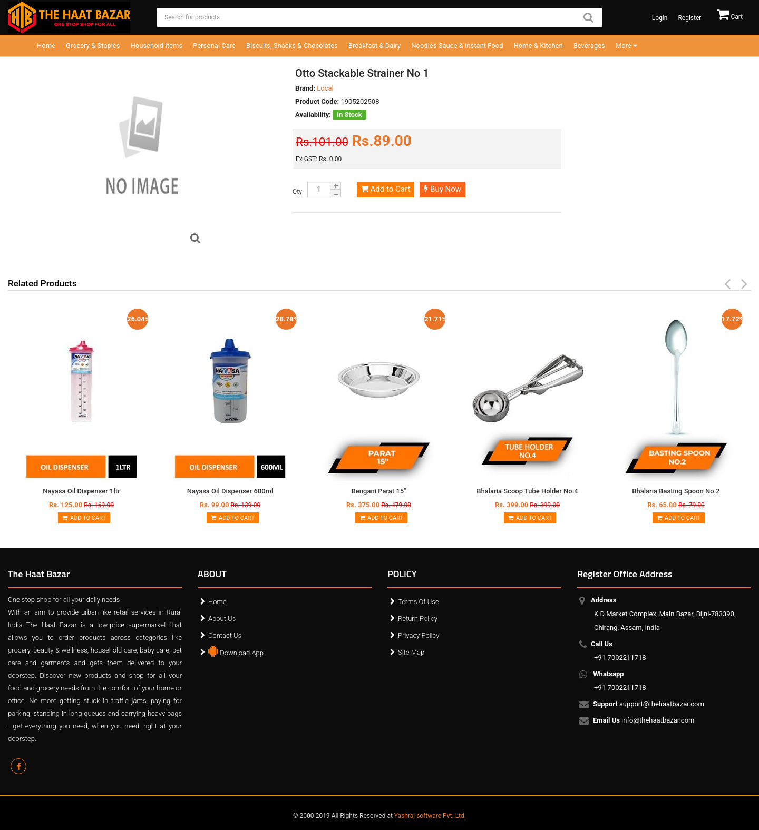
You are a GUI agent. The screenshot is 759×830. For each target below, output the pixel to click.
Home (46, 46)
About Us (222, 618)
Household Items (157, 46)
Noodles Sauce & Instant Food (457, 46)
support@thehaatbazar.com (649, 704)
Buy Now (442, 189)
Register (689, 18)
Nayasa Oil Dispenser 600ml (230, 491)
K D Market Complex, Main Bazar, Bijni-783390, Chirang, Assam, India (664, 613)
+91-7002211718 (620, 650)
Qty (297, 191)
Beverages (589, 46)
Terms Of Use (418, 602)
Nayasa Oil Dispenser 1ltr (81, 491)
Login (660, 18)
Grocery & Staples (93, 46)
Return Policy (417, 618)
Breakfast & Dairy (374, 46)
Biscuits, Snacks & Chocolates (292, 46)
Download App (236, 650)
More (626, 46)
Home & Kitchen (538, 46)
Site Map (411, 652)
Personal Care (214, 46)
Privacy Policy (418, 635)
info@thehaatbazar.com (644, 721)
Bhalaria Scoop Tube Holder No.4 (527, 491)
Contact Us (224, 635)
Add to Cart (385, 189)
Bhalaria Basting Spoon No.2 (675, 491)
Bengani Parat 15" (379, 491)
